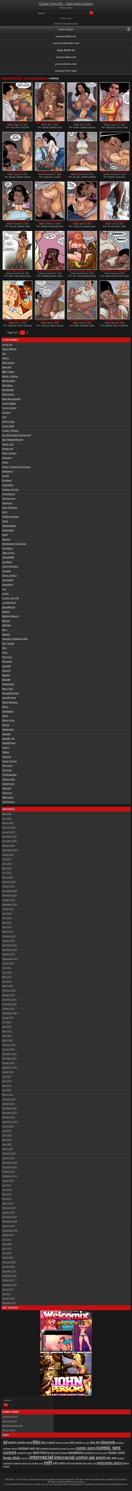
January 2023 (8, 995)
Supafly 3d (8, 738)
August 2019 (8, 1181)
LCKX (5, 594)
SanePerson (9, 698)
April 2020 (7, 1144)
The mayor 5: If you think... (17, 221)
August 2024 (8, 909)
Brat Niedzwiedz (11, 399)
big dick (45, 127)
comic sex (77, 226)
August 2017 (8, 1289)
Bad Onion (8, 363)
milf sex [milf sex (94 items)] (70, 1463)
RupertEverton (10, 693)
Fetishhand (8, 494)
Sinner (6, 725)
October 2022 (8, 1008)
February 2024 (9, 936)
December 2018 (9, 1217)
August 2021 (8, 1072)
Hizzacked (8, 530)
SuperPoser (9, 743)
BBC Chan (8, 372)
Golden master (10, 517)
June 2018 (7, 1244)
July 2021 (6, 1076)
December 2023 (9, 945)
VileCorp (7, 793)
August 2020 (8, 1126)
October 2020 (8, 1117)
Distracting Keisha (49, 276)
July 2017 (6, 1294)
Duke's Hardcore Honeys (16, 467)
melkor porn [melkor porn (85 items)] (37, 1463)
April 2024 (7, 927)
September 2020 (10, 1122)
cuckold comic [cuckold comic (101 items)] (24, 1453)
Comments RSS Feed (70, 23)
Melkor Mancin (10, 616)
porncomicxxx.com (66, 64)
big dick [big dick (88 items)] (86, 1443)
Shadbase (8, 711)
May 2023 (6, 977)
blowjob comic (56, 127)
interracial (27, 325)
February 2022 (9, 1045)
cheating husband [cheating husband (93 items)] (49, 1448)
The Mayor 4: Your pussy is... (50, 320)
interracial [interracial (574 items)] (41, 1457)
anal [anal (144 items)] (29, 1442)
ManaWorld (8, 607)
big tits (76, 127)
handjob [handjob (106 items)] (88, 1453)
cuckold (27, 177)
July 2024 (6, 913)
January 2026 (8, 832)
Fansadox (7, 485)
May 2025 (6, 868)
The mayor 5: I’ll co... (82, 122)
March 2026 (7, 823)
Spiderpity (8, 729)
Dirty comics (9, 453)
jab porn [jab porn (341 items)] (97, 1457)
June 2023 (7, 972)
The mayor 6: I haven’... (17, 122)
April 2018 (7, 1253)
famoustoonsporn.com (12, 1426)
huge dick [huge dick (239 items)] (11, 1458)
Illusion (6, 539)
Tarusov (6, 757)
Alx (4, 354)
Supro (5, 748)
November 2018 (9, 1221)
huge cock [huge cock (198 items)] (116, 1452)
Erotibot (7, 480)
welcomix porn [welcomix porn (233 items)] (109, 1463)
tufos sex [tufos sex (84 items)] (92, 1463)
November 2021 (9, 1058)
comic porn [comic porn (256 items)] (86, 1448)
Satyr (5, 707)
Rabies (6, 675)
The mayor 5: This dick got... (82, 221)
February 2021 (9, 1099)
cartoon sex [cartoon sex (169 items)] (26, 1448)
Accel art (7, 344)
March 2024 (7, 931)
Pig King (7, 657)
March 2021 (7, 1094)
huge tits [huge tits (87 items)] (24, 1458)
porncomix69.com (66, 36)
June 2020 (7, 1135)
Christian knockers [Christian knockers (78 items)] (67, 1449)
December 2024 (9, 891)
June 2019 (7, 1190)
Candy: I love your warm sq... (114, 122)
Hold (5, 535)
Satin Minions (10, 702)
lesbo (92, 325)
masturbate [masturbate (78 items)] (8, 1463)
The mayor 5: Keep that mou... (114, 172)
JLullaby (7, 562)
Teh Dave (7, 766)
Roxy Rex (7, 689)
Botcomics (8, 394)
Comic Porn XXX (10, 1417)
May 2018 (6, 1249)
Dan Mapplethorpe (12, 440)
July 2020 (6, 1131)
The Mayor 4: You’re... (114, 320)
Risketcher (8, 684)
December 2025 (9, 836)
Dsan (5, 462)
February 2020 (9, 1153)
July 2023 (6, 968)
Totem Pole (8, 779)
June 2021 (7, 1081)
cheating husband (87, 127)
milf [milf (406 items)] (48, 1462)
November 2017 (9, 1276)
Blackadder (8, 381)
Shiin (5, 716)
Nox (4, 648)
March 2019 (7, 1203)
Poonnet (7, 661)
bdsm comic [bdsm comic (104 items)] (62, 1442)
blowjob (19, 177)
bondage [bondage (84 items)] (120, 1443)
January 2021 (8, 1104)
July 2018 (6, 1239)
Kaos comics (9, 575)
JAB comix (8, 553)
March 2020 (7, 1149)
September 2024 (10, 904)
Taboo (5, 752)
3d (109, 226)
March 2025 (7, 877)
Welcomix (7, 797)
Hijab (5, 521)
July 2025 (6, 859)
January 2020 (8, 1158)
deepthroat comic (56, 226)
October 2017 (8, 1280)
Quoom (6, 670)
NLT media (8, 643)
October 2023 (8, 954)
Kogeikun (7, 585)
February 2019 (9, 1208)
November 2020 (9, 1113)
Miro (4, 630)
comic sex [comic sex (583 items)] (108, 1447)
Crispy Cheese (10, 430)
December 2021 (9, 1054)
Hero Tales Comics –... (17, 271)
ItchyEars (7, 548)
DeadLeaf (7, 449)
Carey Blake (9, 403)
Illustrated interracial (14, 544)
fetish (123, 226)
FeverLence (9, 498)
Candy (119, 127)
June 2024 (7, 918)
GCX (4, 512)
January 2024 (8, 941)
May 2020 (6, 1140)
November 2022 (9, 1004)
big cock (76, 177)
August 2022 (8, 1018)
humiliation (123, 325)
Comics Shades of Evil (86, 276)
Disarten (7, 458)
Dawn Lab (8, 444)
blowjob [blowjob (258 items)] (108, 1442)
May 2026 (6, 814)
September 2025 (10, 850)
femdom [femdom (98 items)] (63, 1453)
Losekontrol (9, 603)
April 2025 (7, 873)
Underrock (8, 784)
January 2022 (8, 1049)
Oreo (5, 652)
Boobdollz (8, 390)
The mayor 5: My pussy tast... (49, 221)
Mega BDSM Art (66, 50)
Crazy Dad (8, 426)
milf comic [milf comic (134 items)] (59, 1463)
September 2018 (10, 1230)
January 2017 (8, 1298)
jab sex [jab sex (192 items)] (111, 1458)
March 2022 (7, 1040)
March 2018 (7, 1257)
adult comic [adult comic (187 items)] (17, 1442)
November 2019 (9, 1167)
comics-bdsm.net (66, 57)
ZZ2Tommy (8, 802)
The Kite (7, 770)
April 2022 (7, 1036)
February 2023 (9, 990)
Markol (6, 612)
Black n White (10, 376)
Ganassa (7, 503)
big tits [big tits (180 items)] (95, 1442)
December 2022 (9, 999)
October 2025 (8, 845)
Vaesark (6, 788)
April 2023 (7, 981)
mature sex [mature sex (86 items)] (26, 1463)
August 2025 (8, 855)
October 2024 (8, 900)
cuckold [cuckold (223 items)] (9, 1452)
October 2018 (8, 1226)
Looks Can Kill (10, 598)
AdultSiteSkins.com (119, 1484)
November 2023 (9, 950)
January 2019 (8, 1212)
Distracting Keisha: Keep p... (50, 271)
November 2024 (9, 895)
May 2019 (6, 1194)
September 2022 (10, 1013)
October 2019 (8, 1171)
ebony (17, 127)
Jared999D (8, 557)
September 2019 (10, 1176)
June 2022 (7, 1027)
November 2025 (9, 841)
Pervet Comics (9, 1430)
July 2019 (6, 1185)
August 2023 (8, 963)
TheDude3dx (9, 775)
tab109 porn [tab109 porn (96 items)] (81, 1463)
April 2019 (7, 1199)
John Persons (10, 566)
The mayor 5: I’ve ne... (17, 172)
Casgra (6, 412)
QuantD (6, 666)
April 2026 (7, 818)
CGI (4, 417)
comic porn (48, 177)
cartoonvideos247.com (66, 43)
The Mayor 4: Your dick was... (114, 271)
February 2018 (9, 1262)
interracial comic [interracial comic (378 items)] (71, 1457)
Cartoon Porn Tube (66, 70)
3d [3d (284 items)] (5, 1442)
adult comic (111, 127)
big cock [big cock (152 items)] (75, 1442)
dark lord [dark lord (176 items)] (39, 1452)
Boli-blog (7, 385)
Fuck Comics (65, 29)
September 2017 (10, 1285)
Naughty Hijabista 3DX (15, 639)
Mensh (6, 621)
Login (69, 18)
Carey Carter (9, 408)
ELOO (5, 476)
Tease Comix (9, 761)
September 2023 (10, 959)
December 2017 (9, 1271)
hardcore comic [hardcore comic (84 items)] (100, 1453)
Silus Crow (8, 720)
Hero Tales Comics (23, 276)
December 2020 (9, 1108)
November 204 (9, 1303)
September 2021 (10, 1067)
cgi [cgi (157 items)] (37, 1448)
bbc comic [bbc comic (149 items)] (48, 1442)
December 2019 (9, 1162)
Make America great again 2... (49, 122)
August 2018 (8, 1235)
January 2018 (8, 1267)
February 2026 (9, 827)
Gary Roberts (10, 507)
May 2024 (6, 923)
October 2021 (8, 1063)
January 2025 (8, 886)
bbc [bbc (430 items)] (37, 1442)
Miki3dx (6, 625)
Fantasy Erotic (10, 489)
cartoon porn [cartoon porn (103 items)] (10, 1448)
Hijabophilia (9, 526)
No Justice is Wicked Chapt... (114, 221)
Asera (5, 358)
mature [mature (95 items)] (16, 1463)
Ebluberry (7, 471)
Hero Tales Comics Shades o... (82, 271)
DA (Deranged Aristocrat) (16, 435)
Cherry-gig (8, 422)
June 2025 (7, 864)
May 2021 (6, 1086)
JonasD (6, 571)
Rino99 (6, 680)
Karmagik (7, 580)
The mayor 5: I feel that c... (50, 172)
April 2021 (7, 1090)
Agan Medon (9, 349)
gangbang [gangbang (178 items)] (75, 1452)
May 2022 (6, 1031)
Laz (4, 589)
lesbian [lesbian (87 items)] (120, 1458)
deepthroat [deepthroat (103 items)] (53, 1453)
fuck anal (25, 127)
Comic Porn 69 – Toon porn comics (66, 3)
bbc (74, 276)
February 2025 (9, 882)
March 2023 (7, 986)
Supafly (6, 734)
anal (12, 127)
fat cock (60, 325)
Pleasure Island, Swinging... (17, 320)
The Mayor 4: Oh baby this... (82, 320)
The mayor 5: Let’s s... (82, 172)
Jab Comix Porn (9, 1421)
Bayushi (7, 367)
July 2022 (6, 1022)
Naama (6, 634)
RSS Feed (58, 23)
